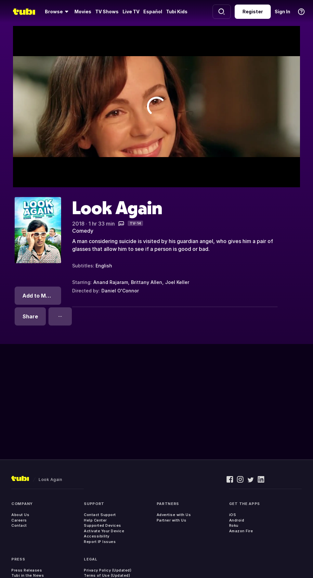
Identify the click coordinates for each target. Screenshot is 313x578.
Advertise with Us (174, 514)
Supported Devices (102, 525)
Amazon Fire (241, 531)
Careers (19, 520)
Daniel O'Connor (120, 290)
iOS (232, 514)
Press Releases (26, 570)
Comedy (82, 231)
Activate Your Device (104, 531)
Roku (234, 525)
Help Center (95, 520)
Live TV (131, 11)
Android (236, 520)
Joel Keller (177, 282)
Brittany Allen (146, 282)
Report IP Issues (100, 541)
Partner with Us (172, 520)
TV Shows (107, 11)
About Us (20, 514)
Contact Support (100, 514)
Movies (82, 11)
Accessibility (97, 536)
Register (252, 11)
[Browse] (58, 12)
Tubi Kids (177, 11)
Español (152, 11)
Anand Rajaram (110, 282)
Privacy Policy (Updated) (107, 570)
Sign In (282, 11)
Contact (19, 525)
